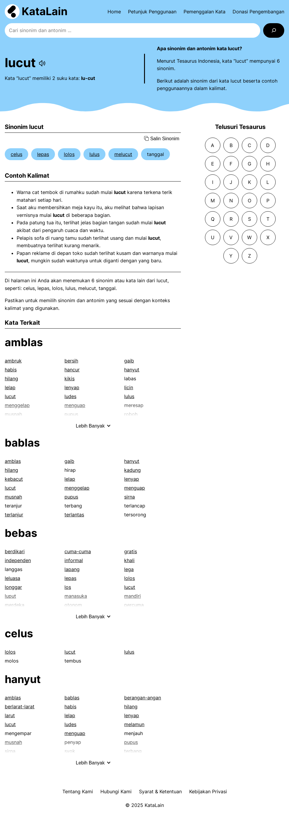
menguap (134, 488)
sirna (129, 497)
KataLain (44, 11)
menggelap (76, 488)
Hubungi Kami (116, 791)
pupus (71, 497)
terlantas (74, 515)
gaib (129, 361)
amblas (24, 342)
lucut (10, 396)
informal (73, 560)
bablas (22, 442)
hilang (11, 378)
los (67, 587)
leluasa (12, 578)
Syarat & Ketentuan (160, 791)
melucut (123, 154)
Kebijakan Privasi (208, 791)
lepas (43, 154)
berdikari (15, 551)
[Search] (273, 30)
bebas (21, 533)
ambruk (13, 361)
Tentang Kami (77, 791)
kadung (132, 470)
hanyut (131, 370)
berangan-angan (142, 698)
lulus (94, 154)
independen (18, 560)
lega (129, 569)
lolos (69, 154)
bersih (71, 361)
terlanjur (14, 515)
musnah (13, 497)
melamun (134, 724)
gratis (130, 551)
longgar (13, 587)
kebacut (14, 479)
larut (10, 715)
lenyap (71, 387)
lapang (72, 569)
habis (11, 370)
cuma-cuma (77, 551)
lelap (10, 387)
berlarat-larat (19, 706)
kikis (69, 378)
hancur (72, 370)
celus (16, 154)
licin (128, 387)
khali (129, 560)
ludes (70, 396)
